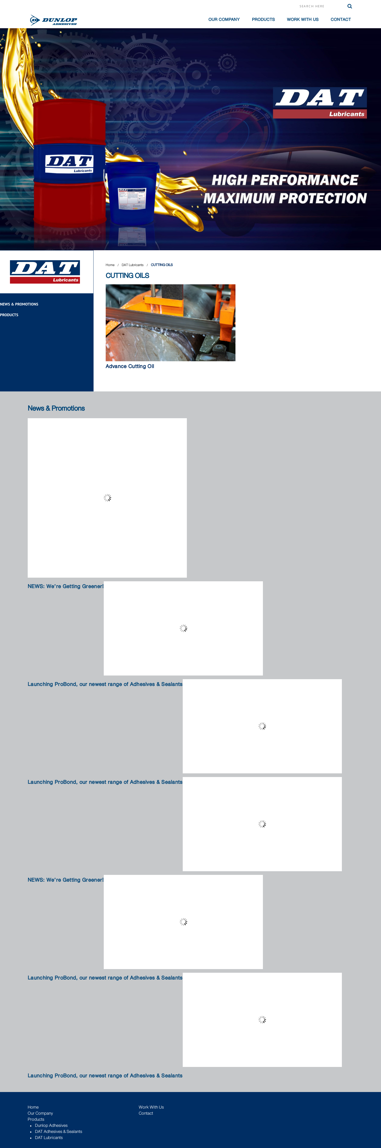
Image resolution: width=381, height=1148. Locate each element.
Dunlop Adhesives (51, 1125)
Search (350, 6)
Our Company (40, 1113)
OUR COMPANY (224, 19)
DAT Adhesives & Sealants (58, 1131)
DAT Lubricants (133, 265)
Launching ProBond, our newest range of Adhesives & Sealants (105, 684)
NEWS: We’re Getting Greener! (66, 587)
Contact (341, 19)
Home (110, 265)
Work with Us (303, 19)
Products (263, 19)
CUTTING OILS (162, 265)
